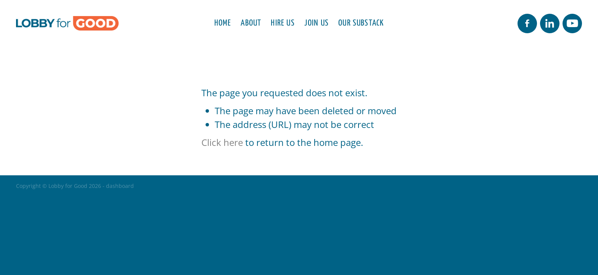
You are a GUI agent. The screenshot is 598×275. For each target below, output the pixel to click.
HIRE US (282, 22)
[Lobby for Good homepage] (72, 23)
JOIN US (316, 22)
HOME (222, 22)
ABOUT (251, 22)
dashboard (120, 186)
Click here (222, 142)
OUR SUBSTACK (361, 22)
